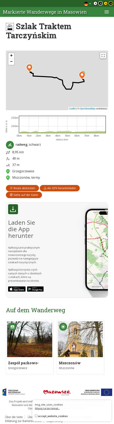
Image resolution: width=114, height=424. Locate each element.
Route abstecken (22, 188)
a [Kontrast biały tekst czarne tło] (101, 3)
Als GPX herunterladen (60, 188)
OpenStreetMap (87, 108)
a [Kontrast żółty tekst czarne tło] (111, 3)
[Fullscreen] (103, 56)
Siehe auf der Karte (24, 195)
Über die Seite (14, 417)
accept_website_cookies (53, 416)
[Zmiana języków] (87, 3)
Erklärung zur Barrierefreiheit (23, 421)
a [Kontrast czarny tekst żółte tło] (106, 3)
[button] (29, 68)
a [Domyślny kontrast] (96, 3)
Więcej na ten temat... (47, 408)
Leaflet (72, 108)
